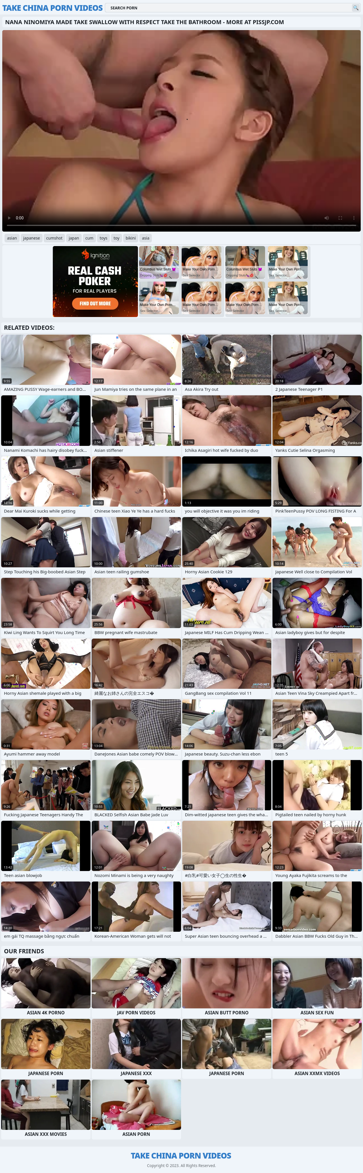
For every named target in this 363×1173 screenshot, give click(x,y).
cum (89, 238)
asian (12, 238)
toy (116, 238)
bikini (131, 238)
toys (103, 238)
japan (74, 238)
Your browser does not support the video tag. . (181, 131)
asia (145, 238)
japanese (31, 238)
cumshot (54, 238)
